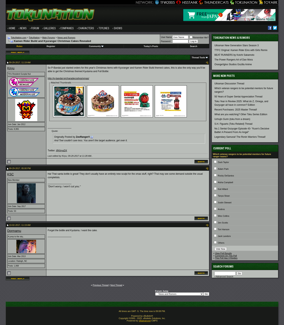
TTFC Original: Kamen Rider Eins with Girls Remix (240, 50)
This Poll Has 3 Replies (226, 258)
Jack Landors (224, 236)
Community (96, 46)
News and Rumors (66, 37)
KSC (10, 174)
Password (165, 41)
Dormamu (14, 231)
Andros (221, 209)
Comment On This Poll (226, 255)
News (23, 28)
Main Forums (48, 37)
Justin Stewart (225, 202)
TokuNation (34, 37)
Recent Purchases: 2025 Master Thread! (235, 109)
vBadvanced (145, 320)
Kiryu (10, 68)
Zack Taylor (223, 162)
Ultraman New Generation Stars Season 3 (236, 45)
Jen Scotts (223, 222)
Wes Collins (223, 216)
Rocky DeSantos (226, 175)
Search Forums (223, 266)
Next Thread (116, 285)
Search (193, 46)
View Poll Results (223, 253)
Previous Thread (101, 285)
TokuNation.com (18, 37)
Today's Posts (151, 46)
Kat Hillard (223, 189)
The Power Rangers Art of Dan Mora (233, 59)
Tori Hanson (224, 229)
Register (51, 46)
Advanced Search (224, 276)
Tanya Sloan (224, 196)
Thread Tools (198, 57)
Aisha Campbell (225, 182)
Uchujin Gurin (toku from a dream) (232, 119)
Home (12, 28)
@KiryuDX (61, 150)
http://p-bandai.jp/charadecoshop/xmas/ (68, 78)
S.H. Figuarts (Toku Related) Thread (233, 123)
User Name (166, 37)
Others (221, 243)
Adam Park (223, 169)
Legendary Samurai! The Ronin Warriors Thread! (239, 137)
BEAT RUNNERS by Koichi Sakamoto (234, 55)
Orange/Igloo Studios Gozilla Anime (233, 64)
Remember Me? (199, 37)
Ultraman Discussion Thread (229, 83)
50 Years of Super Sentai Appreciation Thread (238, 96)
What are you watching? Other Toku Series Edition (240, 114)
